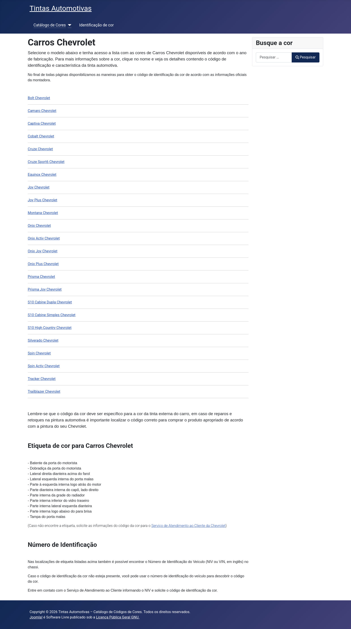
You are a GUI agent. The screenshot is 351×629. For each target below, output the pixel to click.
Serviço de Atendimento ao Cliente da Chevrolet (188, 526)
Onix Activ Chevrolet (44, 238)
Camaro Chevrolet (42, 111)
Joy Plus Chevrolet (42, 200)
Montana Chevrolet (43, 213)
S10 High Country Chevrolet (49, 328)
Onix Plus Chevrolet (43, 264)
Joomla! (36, 617)
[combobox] (274, 57)
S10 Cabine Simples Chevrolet (51, 315)
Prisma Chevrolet (41, 277)
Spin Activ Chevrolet (44, 366)
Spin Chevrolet (39, 353)
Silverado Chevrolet (43, 340)
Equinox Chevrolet (42, 174)
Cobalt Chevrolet (41, 136)
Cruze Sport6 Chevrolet (46, 162)
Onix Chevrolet (39, 225)
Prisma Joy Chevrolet (45, 289)
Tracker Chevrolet (42, 379)
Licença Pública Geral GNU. (117, 617)
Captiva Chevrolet (42, 123)
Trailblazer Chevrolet (44, 391)
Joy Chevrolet (38, 187)
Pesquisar (305, 57)
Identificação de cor (96, 25)
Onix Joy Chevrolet (42, 251)
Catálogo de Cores (50, 25)
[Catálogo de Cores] (68, 25)
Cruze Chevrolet (40, 149)
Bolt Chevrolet (39, 98)
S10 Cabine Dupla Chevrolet (50, 302)
